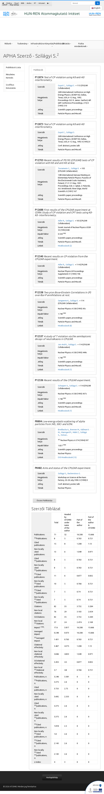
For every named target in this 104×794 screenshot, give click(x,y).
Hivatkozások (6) (65, 326)
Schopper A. (63, 386)
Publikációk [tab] (38, 70)
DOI (59, 457)
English (96, 8)
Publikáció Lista (13, 67)
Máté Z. (76, 432)
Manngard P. (66, 432)
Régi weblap (14, 5)
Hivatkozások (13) (69, 457)
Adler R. (61, 221)
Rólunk (8, 43)
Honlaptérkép (52, 777)
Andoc (29, 3)
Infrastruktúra (37, 44)
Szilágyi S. (70, 85)
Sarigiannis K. (63, 301)
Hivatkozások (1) (65, 369)
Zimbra (9, 3)
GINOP (4, 5)
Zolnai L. (64, 435)
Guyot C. (61, 85)
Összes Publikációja (44, 500)
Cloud (16, 3)
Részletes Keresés (10, 76)
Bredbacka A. (63, 429)
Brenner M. (74, 429)
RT (35, 3)
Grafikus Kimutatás (11, 86)
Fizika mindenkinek (81, 44)
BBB (22, 3)
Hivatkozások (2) (65, 246)
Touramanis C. (64, 168)
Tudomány (23, 43)
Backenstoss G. (74, 473)
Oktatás (66, 43)
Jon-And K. (62, 344)
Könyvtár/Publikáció (52, 44)
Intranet (42, 3)
